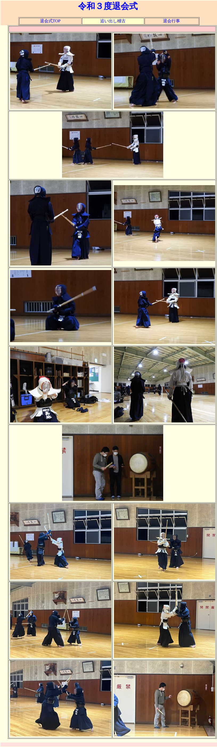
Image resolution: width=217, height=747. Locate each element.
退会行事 (171, 21)
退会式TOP (50, 21)
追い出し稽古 (113, 21)
